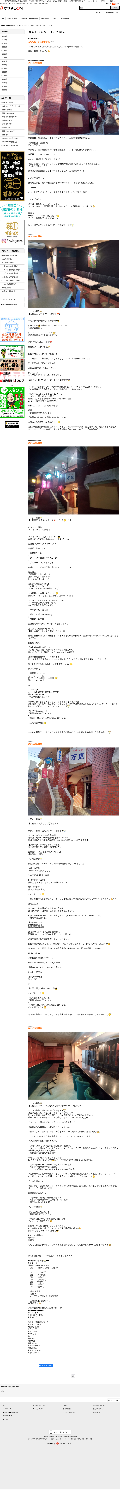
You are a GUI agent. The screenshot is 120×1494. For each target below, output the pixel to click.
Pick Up (65, 1405)
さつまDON (61, 1436)
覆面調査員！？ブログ (40, 1405)
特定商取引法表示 (98, 1409)
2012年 (4, 79)
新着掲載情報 (67, 1409)
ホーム (5, 1405)
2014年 (4, 72)
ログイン (100, 12)
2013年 (4, 75)
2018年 (4, 58)
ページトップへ (115, 1400)
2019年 (4, 54)
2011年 (4, 83)
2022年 (4, 43)
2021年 (4, 47)
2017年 (4, 61)
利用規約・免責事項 (9, 305)
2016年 (4, 65)
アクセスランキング (69, 1412)
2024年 (4, 40)
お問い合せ (96, 1412)
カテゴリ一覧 (7, 1409)
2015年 (4, 68)
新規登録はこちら (112, 12)
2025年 (4, 36)
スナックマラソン (8, 299)
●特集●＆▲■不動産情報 (10, 1412)
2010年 (4, 86)
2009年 (4, 90)
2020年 (4, 50)
